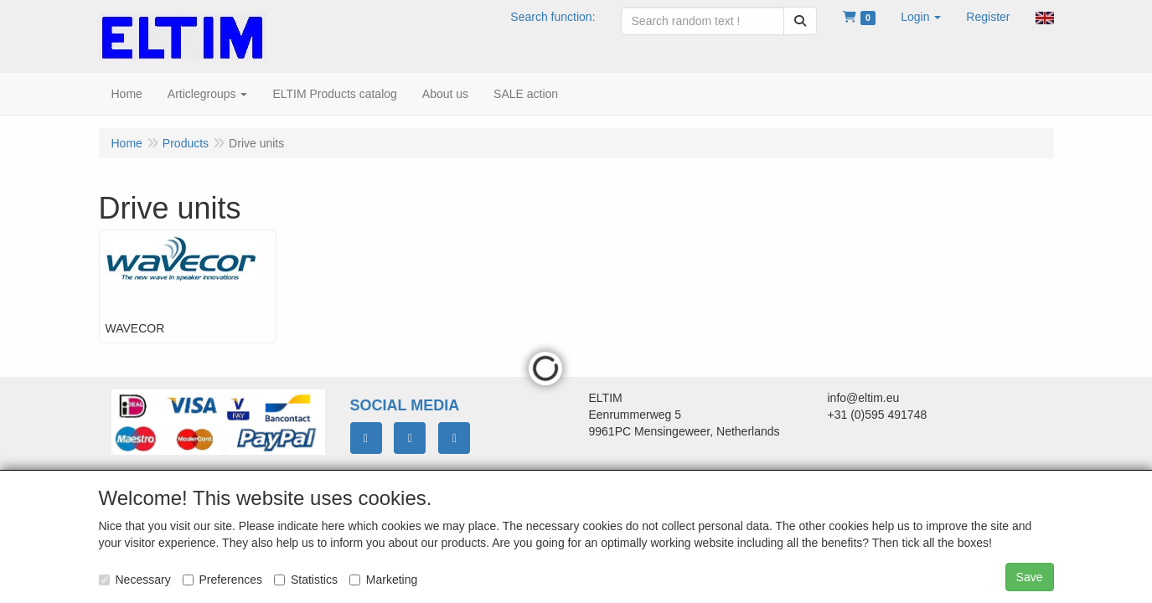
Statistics (306, 579)
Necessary (135, 579)
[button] (920, 17)
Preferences (222, 579)
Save (1029, 577)
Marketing (383, 579)
